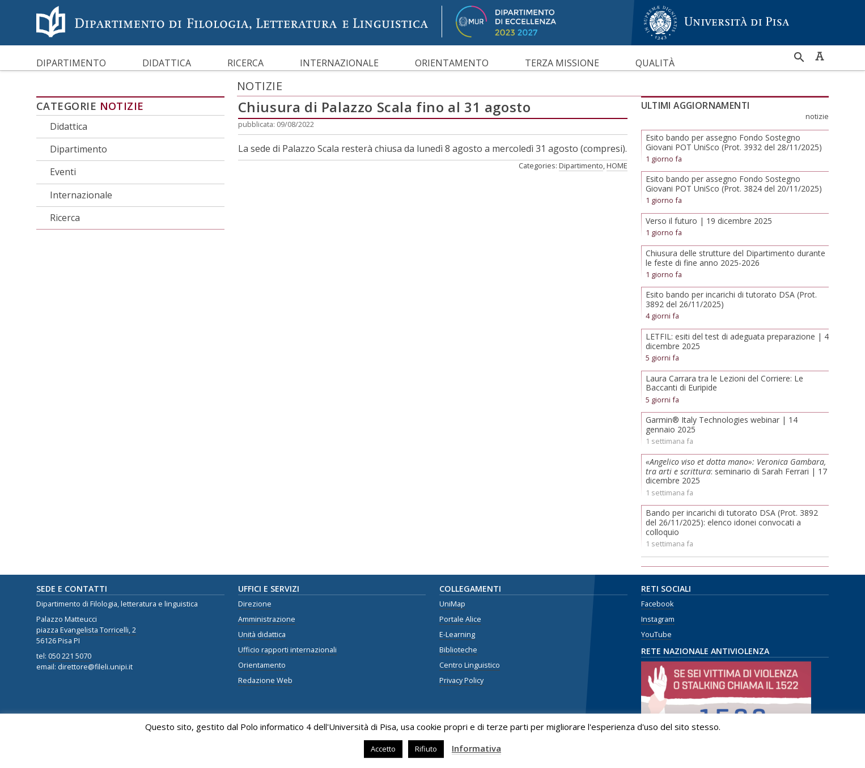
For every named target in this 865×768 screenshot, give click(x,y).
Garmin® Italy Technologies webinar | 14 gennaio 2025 (722, 424)
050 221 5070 (69, 656)
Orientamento (452, 63)
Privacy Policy (461, 680)
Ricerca (245, 63)
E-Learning (457, 634)
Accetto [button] (383, 749)
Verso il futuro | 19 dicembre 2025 (709, 220)
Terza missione (562, 63)
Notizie (122, 106)
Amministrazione (266, 619)
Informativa (476, 748)
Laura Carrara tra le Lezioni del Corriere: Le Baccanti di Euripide (724, 383)
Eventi (63, 172)
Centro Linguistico (469, 665)
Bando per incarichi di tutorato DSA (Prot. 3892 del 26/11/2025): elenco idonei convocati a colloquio (732, 522)
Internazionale (339, 63)
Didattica (166, 63)
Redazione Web (265, 680)
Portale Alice (460, 619)
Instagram (658, 619)
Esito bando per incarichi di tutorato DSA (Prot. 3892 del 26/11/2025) (731, 299)
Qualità (655, 63)
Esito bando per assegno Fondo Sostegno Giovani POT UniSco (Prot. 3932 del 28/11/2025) (734, 142)
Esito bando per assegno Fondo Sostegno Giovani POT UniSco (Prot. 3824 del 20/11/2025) (734, 183)
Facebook (657, 604)
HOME (617, 165)
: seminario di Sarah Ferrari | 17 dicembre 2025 (736, 471)
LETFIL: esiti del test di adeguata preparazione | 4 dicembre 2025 (737, 341)
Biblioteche (458, 650)
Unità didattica (262, 634)
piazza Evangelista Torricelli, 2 (86, 630)
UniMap (452, 604)
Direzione (255, 604)
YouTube (656, 634)
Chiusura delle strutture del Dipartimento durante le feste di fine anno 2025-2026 (735, 258)
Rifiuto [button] (426, 749)
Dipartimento (71, 63)
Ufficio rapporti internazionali (287, 650)
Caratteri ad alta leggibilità (820, 56)
